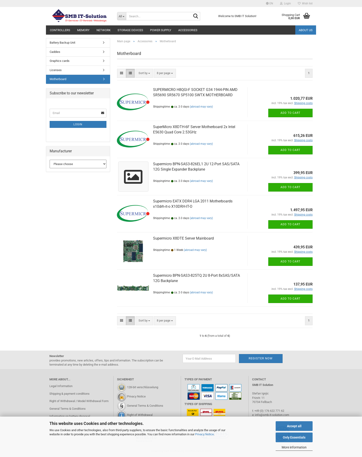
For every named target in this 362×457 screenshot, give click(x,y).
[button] (269, 3)
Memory (83, 30)
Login (77, 124)
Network (104, 30)
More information (294, 447)
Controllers (60, 30)
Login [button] (285, 3)
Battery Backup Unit (62, 42)
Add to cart (290, 112)
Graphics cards (59, 61)
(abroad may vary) (201, 106)
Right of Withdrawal (140, 415)
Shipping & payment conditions (69, 393)
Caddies (55, 52)
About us (306, 30)
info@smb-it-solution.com (272, 415)
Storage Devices (130, 30)
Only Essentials (294, 437)
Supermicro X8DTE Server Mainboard (183, 238)
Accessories (187, 30)
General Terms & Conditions (67, 408)
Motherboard (58, 79)
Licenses (56, 70)
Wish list (305, 3)
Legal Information (60, 386)
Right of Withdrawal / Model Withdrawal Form (79, 401)
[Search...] (121, 16)
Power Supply (160, 30)
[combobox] (144, 73)
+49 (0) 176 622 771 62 (269, 410)
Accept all (294, 426)
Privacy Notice (204, 434)
